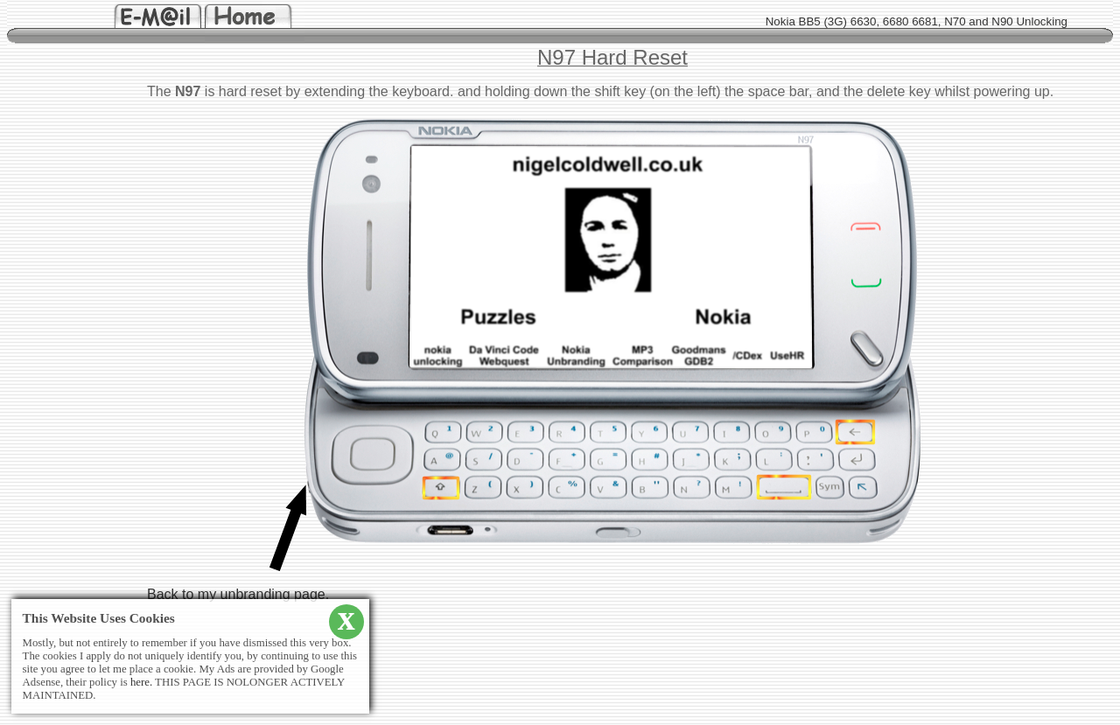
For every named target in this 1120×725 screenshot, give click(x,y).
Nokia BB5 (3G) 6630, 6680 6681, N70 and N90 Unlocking (917, 21)
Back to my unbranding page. (238, 594)
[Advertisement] (59, 355)
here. (141, 682)
